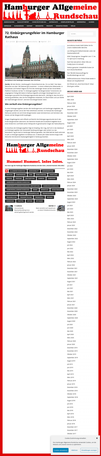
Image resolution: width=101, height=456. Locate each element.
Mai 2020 (70, 331)
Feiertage (19, 178)
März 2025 (70, 139)
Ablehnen (74, 450)
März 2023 (70, 219)
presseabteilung (33, 193)
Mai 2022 (70, 252)
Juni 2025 (70, 129)
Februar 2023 (71, 222)
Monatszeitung (12, 193)
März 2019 (70, 377)
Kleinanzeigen (19, 26)
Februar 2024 (71, 182)
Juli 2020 (70, 324)
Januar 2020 (71, 344)
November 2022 (72, 232)
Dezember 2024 (72, 149)
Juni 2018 (70, 407)
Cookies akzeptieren (60, 450)
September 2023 (72, 199)
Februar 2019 (71, 381)
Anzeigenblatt (34, 171)
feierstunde (53, 175)
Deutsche (10, 175)
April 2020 (70, 334)
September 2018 (72, 397)
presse (22, 193)
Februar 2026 (71, 103)
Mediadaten (39, 26)
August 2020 (71, 321)
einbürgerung (21, 175)
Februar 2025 (71, 143)
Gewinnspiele (81, 22)
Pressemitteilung (26, 197)
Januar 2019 (71, 384)
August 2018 (71, 400)
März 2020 (70, 338)
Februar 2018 (71, 420)
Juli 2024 (70, 166)
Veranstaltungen (62, 26)
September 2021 (72, 278)
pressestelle (39, 197)
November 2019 (72, 351)
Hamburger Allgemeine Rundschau (18, 182)
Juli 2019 (70, 364)
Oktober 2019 (71, 354)
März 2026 (70, 100)
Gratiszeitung (30, 178)
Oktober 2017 (71, 434)
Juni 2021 (70, 288)
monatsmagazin (57, 190)
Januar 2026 (71, 106)
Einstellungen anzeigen (89, 450)
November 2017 (72, 430)
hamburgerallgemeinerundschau (28, 41)
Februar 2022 (71, 262)
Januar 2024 (71, 186)
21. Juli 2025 (11, 41)
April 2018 (70, 414)
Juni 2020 (70, 328)
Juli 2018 (70, 404)
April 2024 (70, 176)
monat (35, 190)
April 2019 (70, 374)
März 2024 (70, 179)
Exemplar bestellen (67, 22)
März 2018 (70, 417)
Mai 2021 (70, 291)
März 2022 (70, 258)
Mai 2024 (70, 172)
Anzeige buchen (9, 22)
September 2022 (72, 238)
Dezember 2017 (72, 427)
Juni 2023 (70, 209)
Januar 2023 (71, 225)
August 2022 (71, 242)
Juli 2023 (70, 205)
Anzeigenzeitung (47, 171)
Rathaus (50, 197)
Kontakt (29, 26)
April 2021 (70, 295)
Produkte (49, 26)
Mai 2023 (70, 212)
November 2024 (72, 153)
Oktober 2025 (71, 116)
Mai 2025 (70, 133)
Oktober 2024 (71, 156)
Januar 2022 (71, 265)
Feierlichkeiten (41, 175)
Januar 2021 (71, 305)
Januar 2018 (71, 424)
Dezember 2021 (72, 268)
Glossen (91, 22)
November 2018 (72, 391)
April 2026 (70, 96)
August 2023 (71, 202)
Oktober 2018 (71, 394)
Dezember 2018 (72, 387)
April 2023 (70, 215)
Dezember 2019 (72, 348)
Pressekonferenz (48, 193)
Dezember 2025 (72, 109)
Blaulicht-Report (23, 22)
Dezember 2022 (72, 229)
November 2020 (72, 311)
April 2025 (70, 136)
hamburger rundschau (51, 186)
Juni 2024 (70, 169)
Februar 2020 (71, 341)
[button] (97, 438)
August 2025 (71, 123)
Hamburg (41, 178)
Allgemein (44, 41)
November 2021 (72, 272)
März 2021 (70, 298)
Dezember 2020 (72, 308)
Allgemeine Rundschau (17, 171)
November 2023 (72, 192)
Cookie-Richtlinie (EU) (39, 22)
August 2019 (71, 361)
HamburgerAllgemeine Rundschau (18, 190)
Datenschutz (53, 22)
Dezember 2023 (72, 189)
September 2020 (72, 318)
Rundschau (10, 201)
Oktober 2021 (71, 275)
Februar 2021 (71, 301)
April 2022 (70, 255)
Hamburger (51, 178)
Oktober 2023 (71, 196)
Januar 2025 (71, 146)
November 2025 (72, 113)
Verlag (73, 26)
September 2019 (72, 357)
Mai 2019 (70, 371)
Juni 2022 (70, 248)
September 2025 (72, 119)
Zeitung (29, 201)
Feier (30, 175)
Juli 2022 (70, 245)
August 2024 (71, 162)
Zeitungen (39, 201)
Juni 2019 (70, 367)
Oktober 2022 (71, 235)
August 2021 (71, 281)
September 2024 (72, 159)
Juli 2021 (70, 285)
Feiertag (9, 178)
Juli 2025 (70, 126)
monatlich (44, 190)
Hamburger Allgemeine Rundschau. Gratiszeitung (23, 186)
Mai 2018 (70, 410)
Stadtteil (21, 201)
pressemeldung (12, 197)
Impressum (7, 26)
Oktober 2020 (71, 315)
